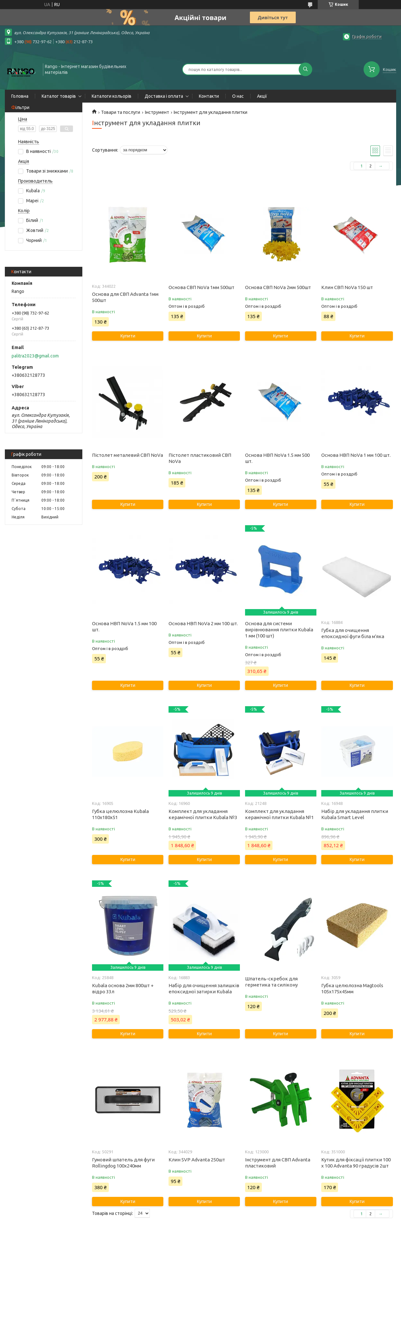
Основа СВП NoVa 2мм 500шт (278, 287)
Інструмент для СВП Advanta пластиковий (277, 1162)
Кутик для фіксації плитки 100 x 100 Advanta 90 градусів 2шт (356, 1162)
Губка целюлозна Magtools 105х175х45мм (352, 988)
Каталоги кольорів (111, 96)
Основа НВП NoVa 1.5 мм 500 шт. (277, 458)
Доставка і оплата (164, 96)
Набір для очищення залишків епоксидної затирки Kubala (204, 988)
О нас (238, 96)
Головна (19, 96)
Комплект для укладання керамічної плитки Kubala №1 (279, 814)
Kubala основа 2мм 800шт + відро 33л (123, 988)
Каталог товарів (59, 96)
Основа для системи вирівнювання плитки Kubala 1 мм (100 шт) (279, 629)
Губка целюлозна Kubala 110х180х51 (120, 814)
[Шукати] (305, 69)
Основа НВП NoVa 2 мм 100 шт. (203, 623)
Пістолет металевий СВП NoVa (127, 455)
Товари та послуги (120, 112)
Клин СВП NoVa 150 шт (347, 287)
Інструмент (157, 112)
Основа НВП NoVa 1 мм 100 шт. (356, 455)
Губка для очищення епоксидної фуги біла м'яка (352, 633)
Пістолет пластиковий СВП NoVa (200, 458)
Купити (127, 335)
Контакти (209, 96)
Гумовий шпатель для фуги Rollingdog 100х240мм (123, 1162)
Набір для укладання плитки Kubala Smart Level (354, 814)
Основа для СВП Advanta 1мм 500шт (125, 297)
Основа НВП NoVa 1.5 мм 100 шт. (124, 626)
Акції (262, 96)
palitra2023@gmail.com (35, 355)
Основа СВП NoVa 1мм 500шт (201, 287)
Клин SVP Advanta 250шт (197, 1159)
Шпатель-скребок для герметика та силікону (271, 981)
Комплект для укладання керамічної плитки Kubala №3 (203, 814)
